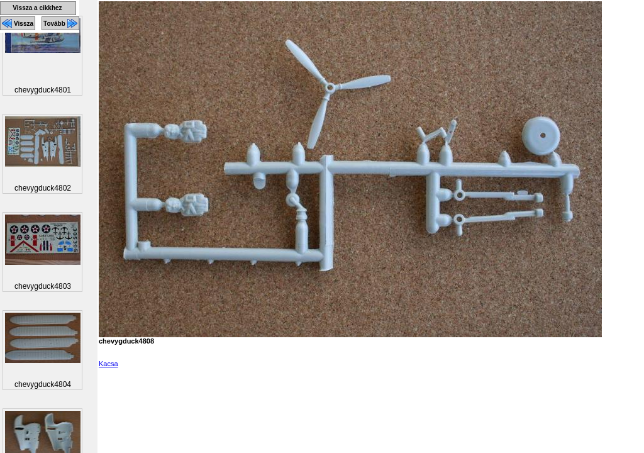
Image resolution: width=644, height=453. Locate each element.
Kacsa (108, 363)
